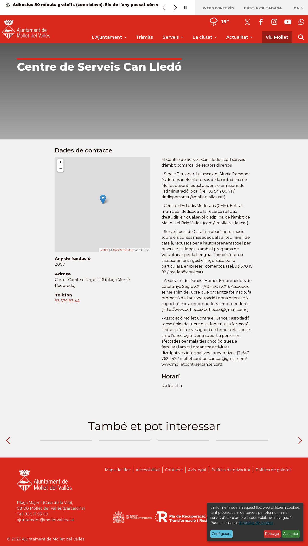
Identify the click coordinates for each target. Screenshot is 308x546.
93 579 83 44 (67, 301)
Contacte (174, 470)
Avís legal (197, 470)
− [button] (60, 168)
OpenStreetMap (123, 250)
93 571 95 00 (36, 514)
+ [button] (60, 162)
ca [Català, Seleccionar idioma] (299, 8)
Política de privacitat (230, 470)
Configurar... (221, 534)
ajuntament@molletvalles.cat (45, 520)
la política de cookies (256, 523)
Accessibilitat (148, 470)
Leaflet (104, 250)
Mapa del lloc (118, 470)
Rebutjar (272, 534)
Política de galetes (273, 470)
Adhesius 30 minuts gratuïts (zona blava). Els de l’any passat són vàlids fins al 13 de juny (84, 4)
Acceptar (290, 534)
